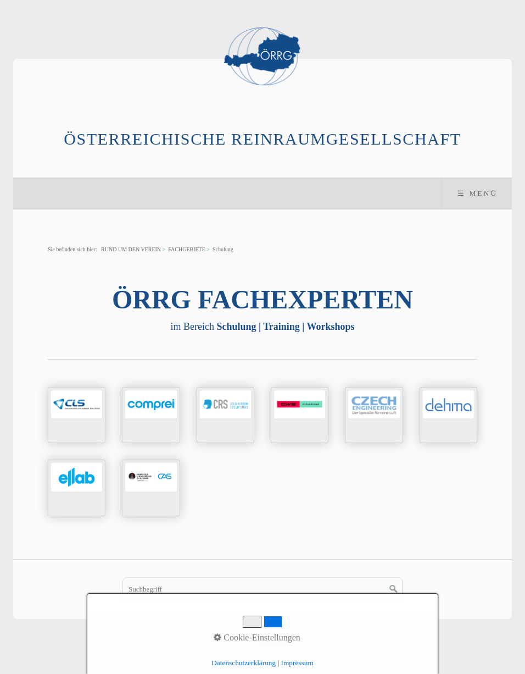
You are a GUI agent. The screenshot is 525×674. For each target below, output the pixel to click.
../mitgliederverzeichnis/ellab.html (76, 488)
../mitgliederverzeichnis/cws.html (299, 415)
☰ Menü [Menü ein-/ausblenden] (477, 193)
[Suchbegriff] (262, 589)
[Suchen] (394, 589)
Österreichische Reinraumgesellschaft (262, 139)
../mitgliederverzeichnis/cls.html (76, 415)
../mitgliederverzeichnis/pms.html (150, 488)
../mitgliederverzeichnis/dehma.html (448, 415)
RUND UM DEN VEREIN (131, 249)
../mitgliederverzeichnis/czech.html (373, 415)
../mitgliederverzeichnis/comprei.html (150, 415)
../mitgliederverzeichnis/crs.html (225, 415)
